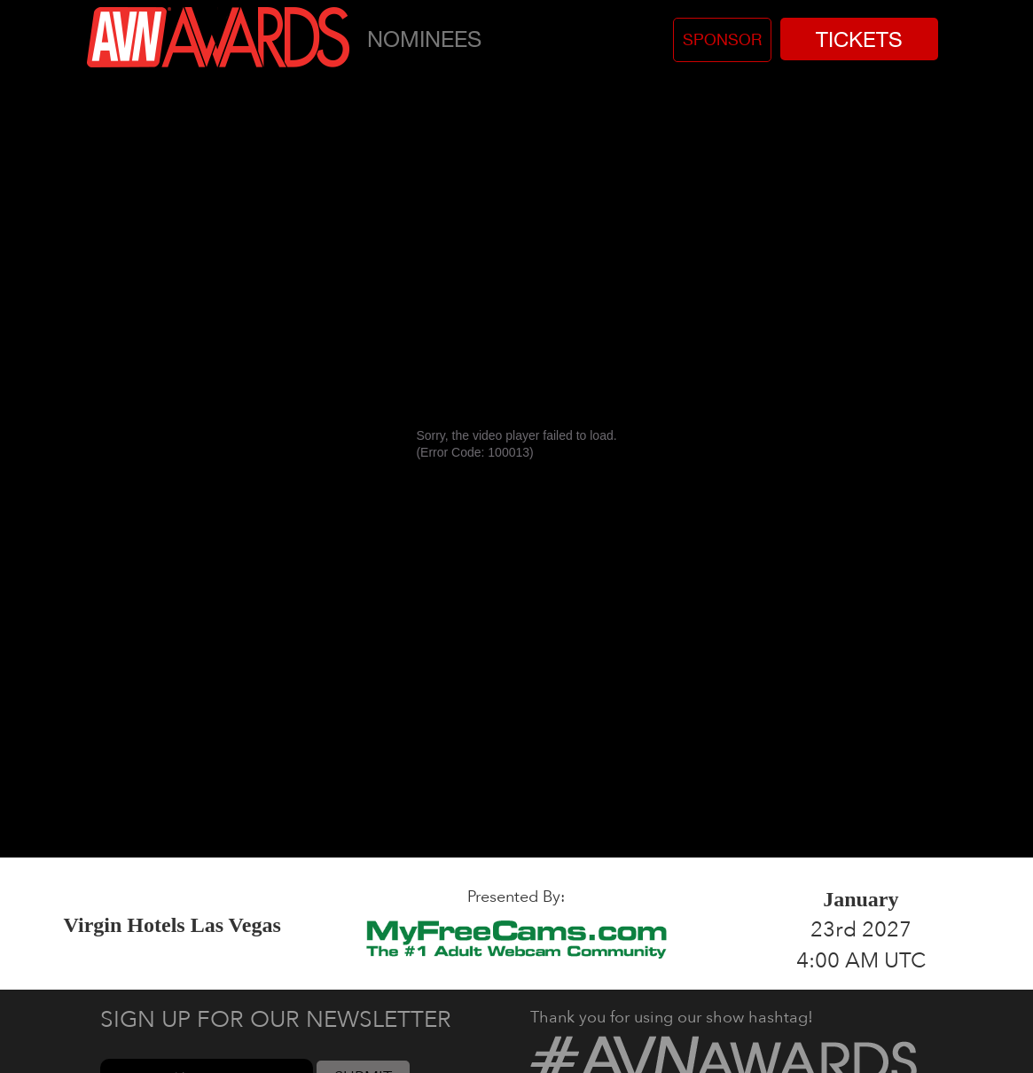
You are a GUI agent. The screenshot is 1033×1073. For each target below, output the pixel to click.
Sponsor (722, 39)
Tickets (859, 39)
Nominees (424, 38)
